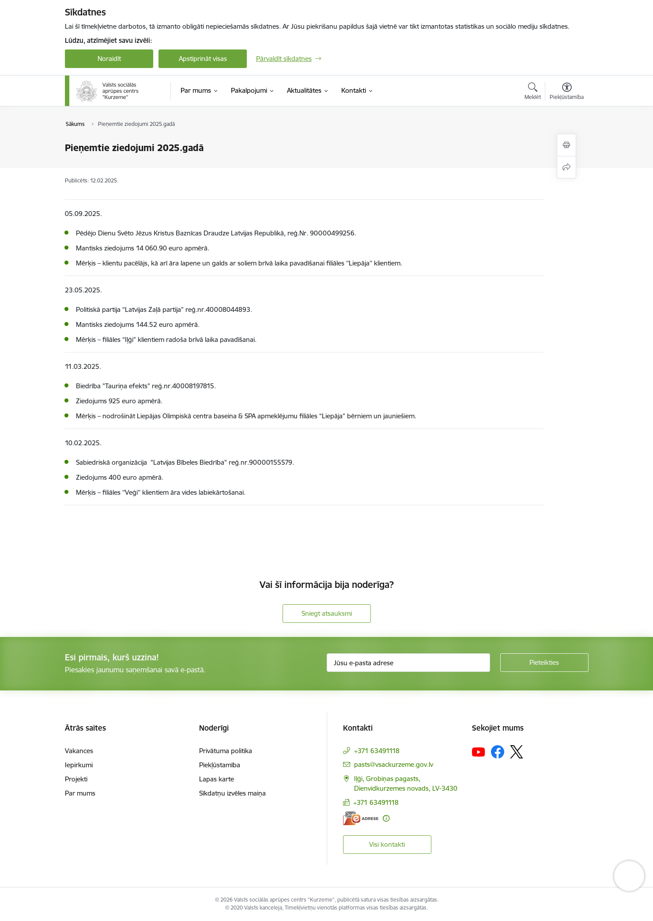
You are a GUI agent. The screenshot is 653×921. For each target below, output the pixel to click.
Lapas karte (216, 779)
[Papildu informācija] (386, 818)
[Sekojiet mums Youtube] (478, 751)
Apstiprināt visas (203, 58)
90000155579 (270, 462)
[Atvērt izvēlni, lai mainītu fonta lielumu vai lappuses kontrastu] (566, 92)
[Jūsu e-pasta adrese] (408, 662)
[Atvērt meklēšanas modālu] (532, 92)
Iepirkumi (79, 765)
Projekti (76, 779)
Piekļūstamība (219, 765)
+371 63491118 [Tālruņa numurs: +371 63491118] (377, 751)
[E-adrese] (360, 818)
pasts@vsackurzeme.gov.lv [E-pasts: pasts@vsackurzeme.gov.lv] (393, 764)
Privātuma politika (225, 751)
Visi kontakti (387, 844)
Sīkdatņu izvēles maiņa (232, 793)
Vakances (79, 751)
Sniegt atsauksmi (327, 613)
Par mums (80, 793)
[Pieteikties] (544, 662)
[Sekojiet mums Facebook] (497, 751)
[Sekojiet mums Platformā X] (516, 751)
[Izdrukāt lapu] (566, 145)
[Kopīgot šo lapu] (566, 167)
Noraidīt (109, 58)
